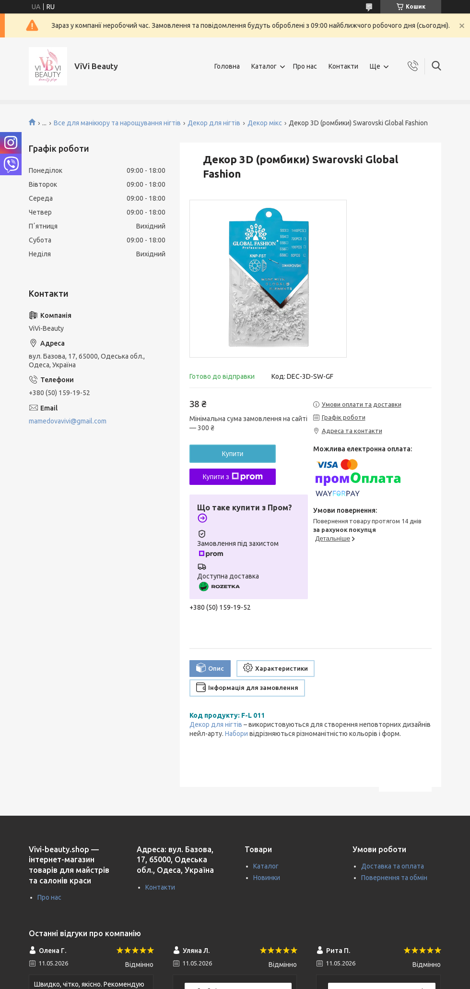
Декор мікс (264, 123)
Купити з (232, 476)
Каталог (264, 66)
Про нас (305, 66)
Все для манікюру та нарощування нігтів (117, 123)
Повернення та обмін (394, 877)
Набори (236, 733)
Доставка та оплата (392, 866)
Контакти (343, 66)
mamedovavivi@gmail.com (67, 421)
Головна (227, 66)
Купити (233, 454)
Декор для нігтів (214, 123)
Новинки (266, 877)
